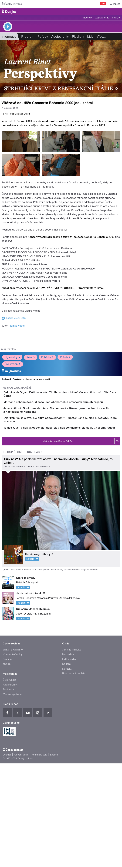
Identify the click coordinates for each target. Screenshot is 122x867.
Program (87, 18)
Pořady (42, 36)
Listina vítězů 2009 (16, 386)
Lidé (90, 36)
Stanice (7, 762)
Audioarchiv (102, 18)
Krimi (31, 425)
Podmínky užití (39, 858)
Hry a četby (12, 425)
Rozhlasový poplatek (74, 777)
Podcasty (8, 792)
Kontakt (66, 772)
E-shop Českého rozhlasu (22, 555)
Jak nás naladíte (71, 753)
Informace (9, 36)
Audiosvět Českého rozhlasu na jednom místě (26, 448)
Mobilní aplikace (12, 797)
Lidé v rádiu (69, 762)
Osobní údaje (21, 858)
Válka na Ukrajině (13, 753)
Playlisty (78, 36)
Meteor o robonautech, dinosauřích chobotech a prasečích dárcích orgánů (66, 476)
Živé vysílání (12, 432)
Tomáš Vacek (17, 394)
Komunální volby (12, 757)
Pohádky (47, 425)
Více (101, 36)
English (54, 858)
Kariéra (66, 767)
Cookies (7, 858)
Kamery (116, 18)
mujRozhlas (8, 417)
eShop (6, 767)
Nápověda (68, 757)
